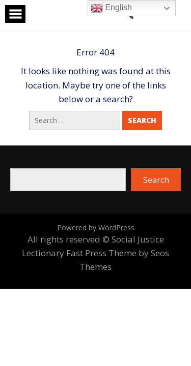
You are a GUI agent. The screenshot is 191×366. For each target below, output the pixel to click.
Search (156, 180)
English (111, 8)
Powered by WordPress (95, 227)
